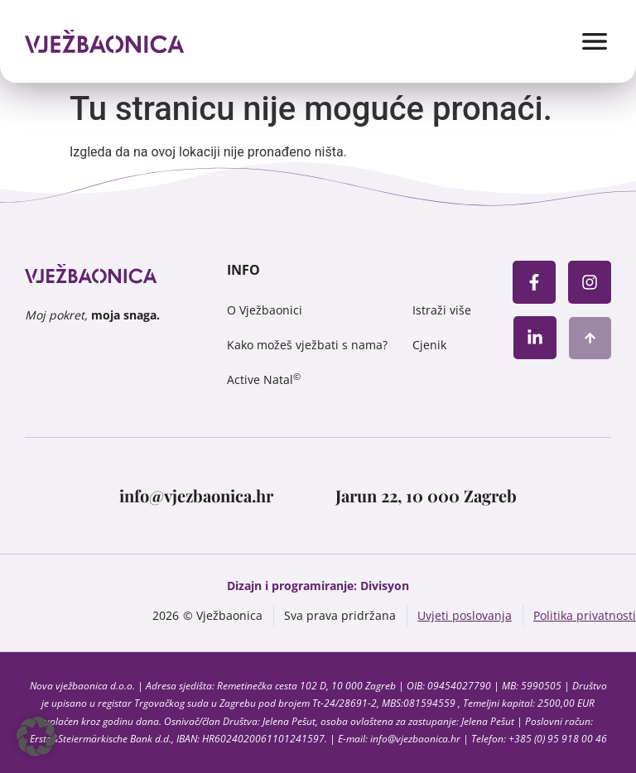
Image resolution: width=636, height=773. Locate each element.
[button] (36, 736)
